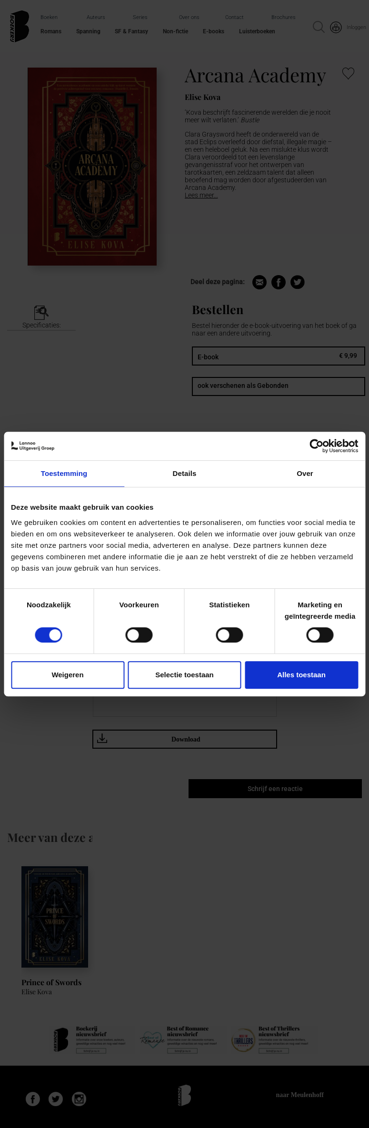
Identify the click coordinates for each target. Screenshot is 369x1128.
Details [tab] (185, 473)
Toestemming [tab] (64, 473)
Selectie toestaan (184, 675)
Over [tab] (305, 473)
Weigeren (67, 675)
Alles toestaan (301, 675)
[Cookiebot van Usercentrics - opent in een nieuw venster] (316, 446)
